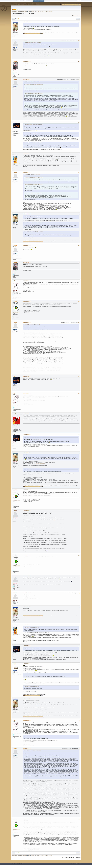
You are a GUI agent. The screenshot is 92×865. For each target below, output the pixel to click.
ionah (15, 413)
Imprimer (78, 18)
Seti (14, 122)
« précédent (74, 15)
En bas (13, 18)
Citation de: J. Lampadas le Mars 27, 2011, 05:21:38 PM (34, 84)
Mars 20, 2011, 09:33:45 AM (26, 510)
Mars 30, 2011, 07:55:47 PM (26, 61)
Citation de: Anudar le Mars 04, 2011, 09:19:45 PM (33, 750)
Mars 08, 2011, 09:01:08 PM (26, 606)
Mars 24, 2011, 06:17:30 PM (26, 245)
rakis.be (47, 458)
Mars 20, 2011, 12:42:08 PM (26, 452)
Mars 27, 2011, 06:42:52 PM (26, 153)
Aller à (63, 857)
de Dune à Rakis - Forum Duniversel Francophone (25, 4)
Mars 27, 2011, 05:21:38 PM (26, 172)
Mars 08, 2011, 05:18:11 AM (26, 645)
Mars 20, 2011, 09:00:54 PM (26, 301)
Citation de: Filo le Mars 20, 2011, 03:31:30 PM (32, 324)
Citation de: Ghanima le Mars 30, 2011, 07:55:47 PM (33, 42)
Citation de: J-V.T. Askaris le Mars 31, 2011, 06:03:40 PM (34, 24)
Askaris (15, 40)
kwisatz (15, 245)
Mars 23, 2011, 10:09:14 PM (26, 262)
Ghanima (15, 61)
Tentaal (15, 575)
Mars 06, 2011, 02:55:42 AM (26, 720)
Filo (14, 280)
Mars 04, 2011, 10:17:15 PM (26, 748)
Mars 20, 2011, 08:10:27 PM (26, 322)
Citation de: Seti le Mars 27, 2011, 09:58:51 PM (32, 81)
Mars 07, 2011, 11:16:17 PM (26, 663)
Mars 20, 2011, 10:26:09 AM (26, 489)
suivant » (78, 15)
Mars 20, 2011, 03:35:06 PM (26, 376)
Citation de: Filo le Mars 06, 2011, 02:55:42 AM (32, 627)
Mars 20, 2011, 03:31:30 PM (26, 393)
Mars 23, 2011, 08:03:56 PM (26, 280)
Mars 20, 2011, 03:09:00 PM (26, 434)
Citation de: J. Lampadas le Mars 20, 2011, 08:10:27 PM (34, 177)
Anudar (15, 301)
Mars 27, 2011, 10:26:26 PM (26, 79)
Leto (14, 153)
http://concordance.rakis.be (40, 463)
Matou (15, 21)
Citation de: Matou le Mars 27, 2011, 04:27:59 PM (32, 174)
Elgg (14, 663)
